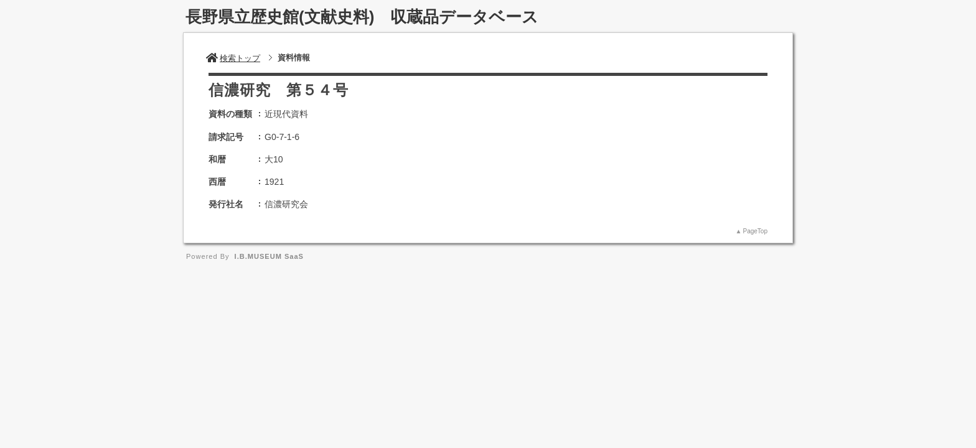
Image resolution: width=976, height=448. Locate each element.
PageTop (755, 231)
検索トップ (233, 58)
